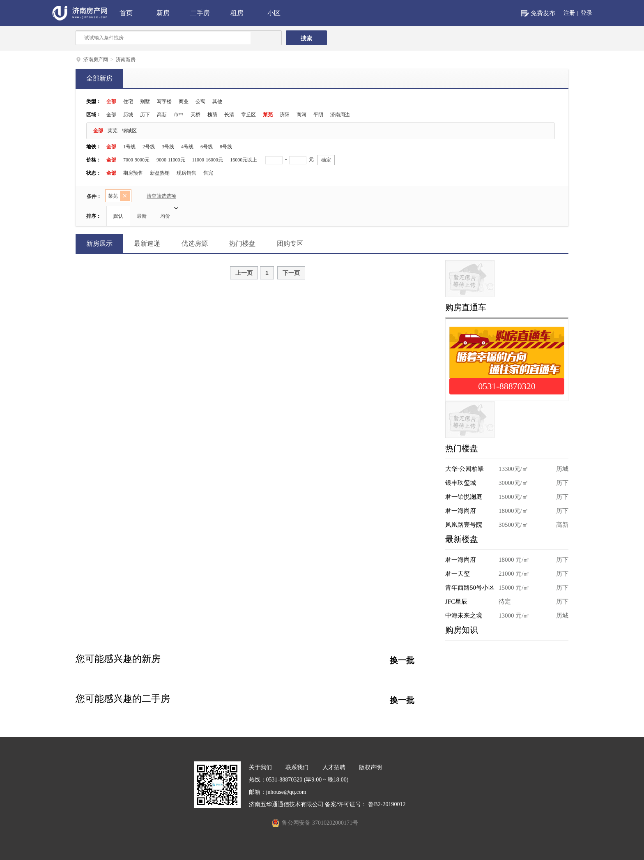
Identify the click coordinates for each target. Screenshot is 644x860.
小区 (274, 12)
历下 (145, 115)
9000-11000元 (170, 160)
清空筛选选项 (157, 197)
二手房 (200, 12)
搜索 (306, 38)
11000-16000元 (207, 160)
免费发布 (543, 13)
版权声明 (370, 767)
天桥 (195, 115)
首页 (126, 12)
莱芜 (268, 115)
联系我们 (296, 767)
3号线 (168, 147)
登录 (586, 13)
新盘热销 (160, 173)
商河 (301, 115)
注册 (569, 13)
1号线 (129, 147)
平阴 (318, 115)
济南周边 (340, 115)
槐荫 (212, 115)
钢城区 (129, 131)
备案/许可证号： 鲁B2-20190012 (365, 804)
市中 (179, 115)
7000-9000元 (136, 160)
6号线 (206, 147)
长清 (229, 115)
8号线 (226, 147)
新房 (163, 12)
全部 (111, 101)
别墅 (145, 101)
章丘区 (248, 115)
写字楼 (164, 101)
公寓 (200, 101)
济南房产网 (95, 59)
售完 (208, 173)
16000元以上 (243, 160)
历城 (128, 115)
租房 (237, 12)
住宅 (128, 101)
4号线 (187, 147)
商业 (184, 101)
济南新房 (126, 59)
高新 (162, 115)
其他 (217, 101)
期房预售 (133, 173)
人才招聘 (333, 767)
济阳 (285, 115)
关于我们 (260, 767)
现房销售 (186, 173)
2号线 (149, 147)
